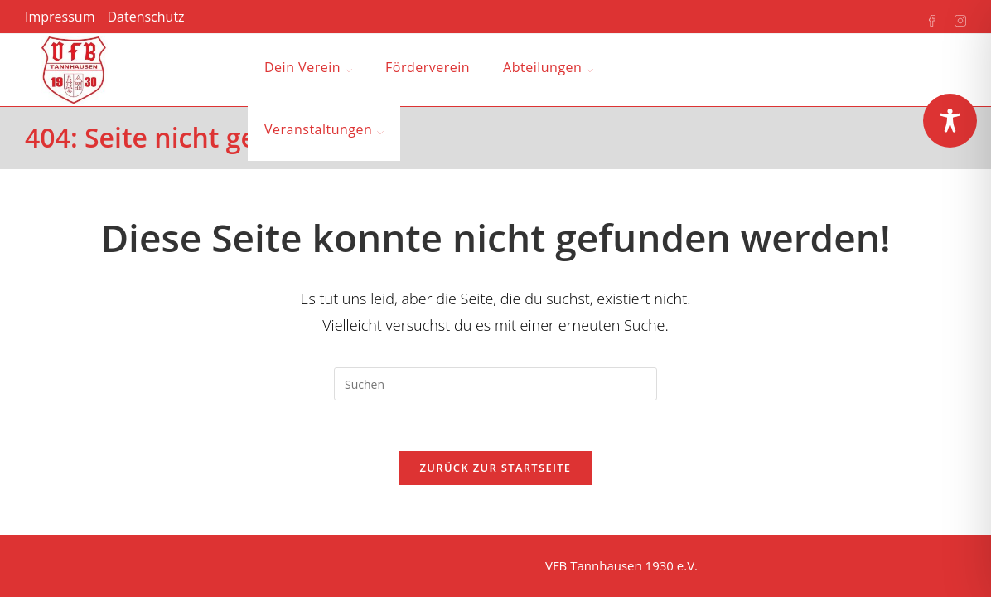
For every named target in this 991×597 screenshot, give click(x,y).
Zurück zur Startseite (496, 467)
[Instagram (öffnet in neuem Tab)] (952, 17)
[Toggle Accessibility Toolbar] (950, 120)
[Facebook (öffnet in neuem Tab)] (924, 17)
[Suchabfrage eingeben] (495, 383)
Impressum (59, 16)
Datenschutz (145, 16)
